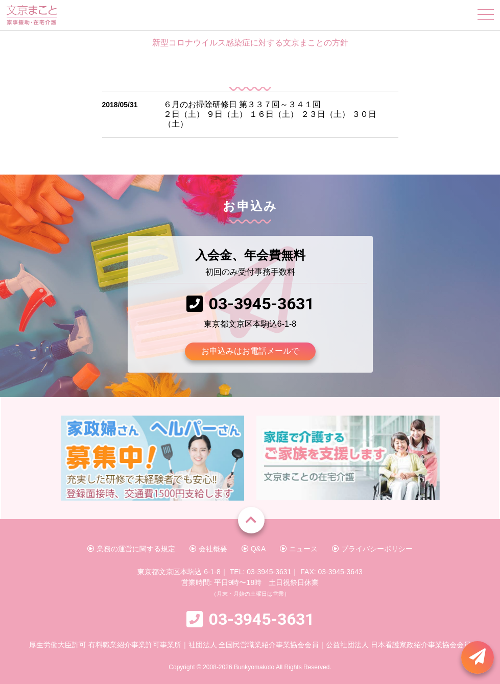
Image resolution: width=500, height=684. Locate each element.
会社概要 (208, 549)
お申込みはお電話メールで (250, 351)
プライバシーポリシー (372, 549)
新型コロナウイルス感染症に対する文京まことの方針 (250, 42)
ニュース (299, 549)
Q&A (254, 549)
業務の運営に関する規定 (131, 549)
